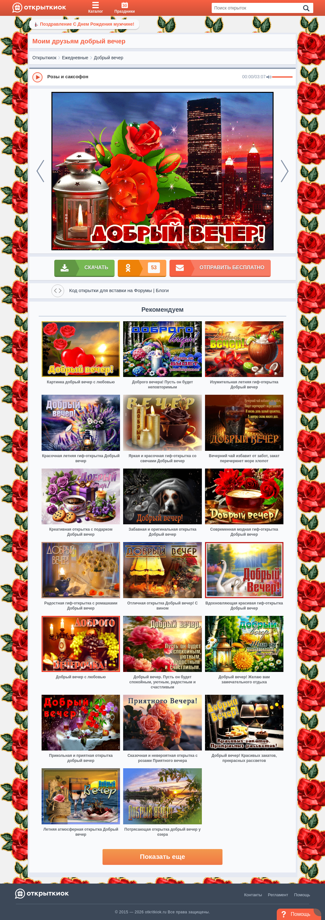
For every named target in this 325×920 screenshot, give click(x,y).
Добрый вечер (108, 57)
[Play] (37, 77)
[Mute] (269, 77)
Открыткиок (44, 57)
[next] (284, 171)
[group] (162, 77)
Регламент (278, 894)
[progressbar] (282, 77)
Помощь (302, 894)
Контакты (253, 894)
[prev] (40, 171)
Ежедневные (75, 57)
